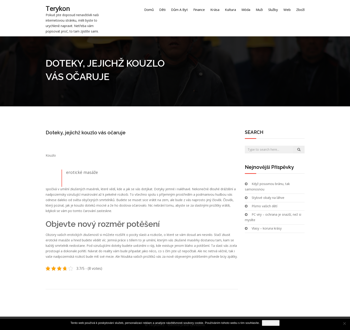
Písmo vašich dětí (264, 206)
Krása (214, 9)
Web (287, 9)
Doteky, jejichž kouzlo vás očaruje (86, 132)
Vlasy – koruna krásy (267, 228)
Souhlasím (271, 323)
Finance (199, 9)
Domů (149, 9)
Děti (162, 9)
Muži (259, 9)
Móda (245, 9)
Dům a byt (179, 9)
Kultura (230, 9)
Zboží (300, 9)
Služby (273, 9)
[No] (344, 323)
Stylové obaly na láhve (268, 197)
